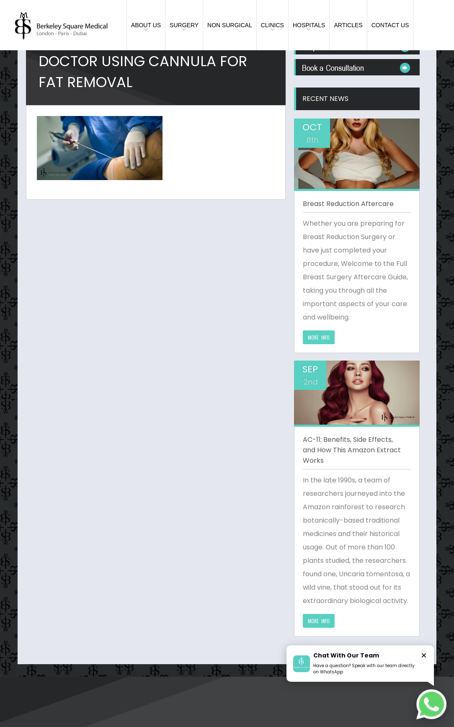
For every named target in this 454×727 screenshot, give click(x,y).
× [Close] (424, 655)
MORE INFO (319, 337)
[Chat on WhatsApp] (431, 704)
